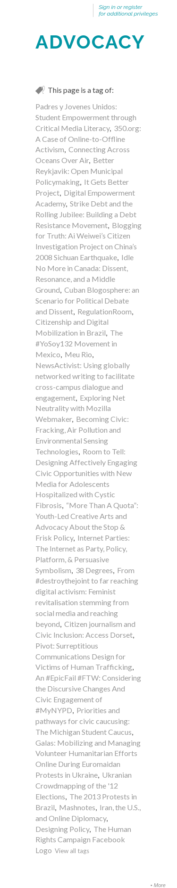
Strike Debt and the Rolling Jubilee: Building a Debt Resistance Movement (85, 214)
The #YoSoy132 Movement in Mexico (79, 343)
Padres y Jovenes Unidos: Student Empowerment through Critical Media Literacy (85, 117)
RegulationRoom (104, 311)
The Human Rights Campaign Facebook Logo (83, 839)
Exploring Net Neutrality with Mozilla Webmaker (80, 408)
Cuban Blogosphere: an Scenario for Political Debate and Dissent (87, 300)
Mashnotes (77, 807)
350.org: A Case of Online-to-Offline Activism (88, 138)
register (133, 7)
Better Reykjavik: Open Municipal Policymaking (79, 171)
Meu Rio (78, 354)
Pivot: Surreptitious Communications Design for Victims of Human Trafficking (83, 656)
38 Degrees (94, 570)
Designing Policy (62, 828)
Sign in (107, 7)
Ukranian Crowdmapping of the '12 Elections (83, 785)
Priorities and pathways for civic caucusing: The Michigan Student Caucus (83, 721)
